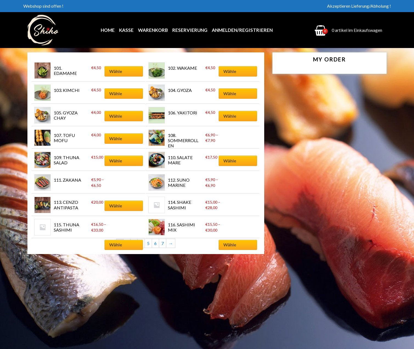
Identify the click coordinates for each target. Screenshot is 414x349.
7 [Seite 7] (162, 243)
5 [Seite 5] (148, 243)
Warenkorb (153, 30)
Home (108, 30)
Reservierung (189, 30)
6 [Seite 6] (155, 243)
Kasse (126, 30)
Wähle (115, 71)
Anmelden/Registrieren (242, 30)
